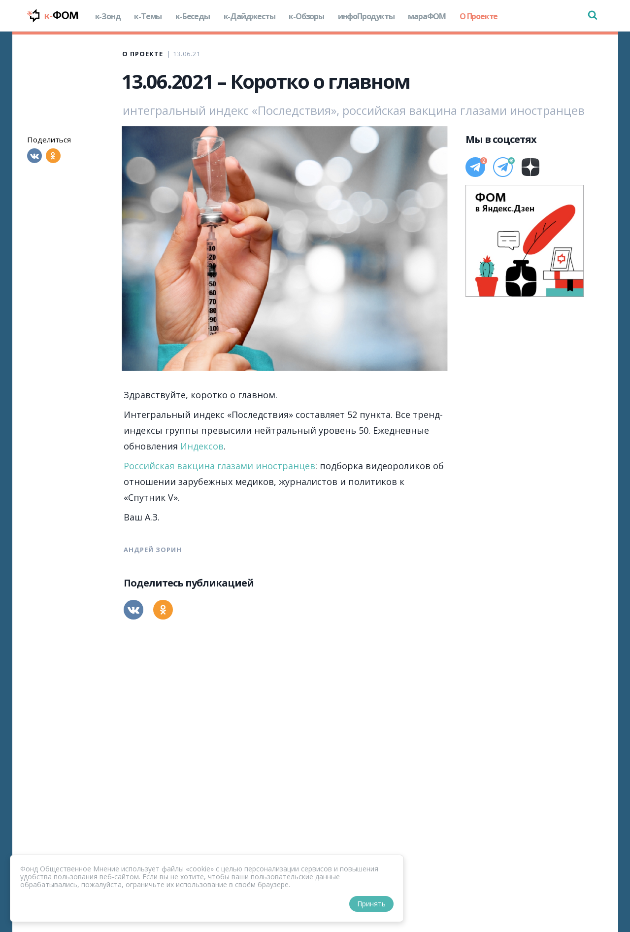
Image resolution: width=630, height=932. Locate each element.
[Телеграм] (475, 167)
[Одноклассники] (53, 155)
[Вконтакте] (34, 155)
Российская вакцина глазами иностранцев (219, 466)
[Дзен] (530, 167)
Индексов (202, 446)
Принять (371, 903)
